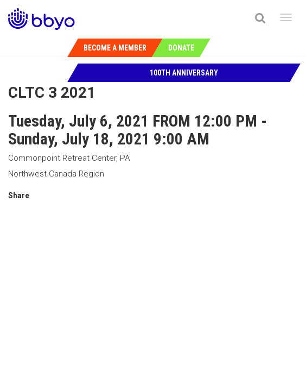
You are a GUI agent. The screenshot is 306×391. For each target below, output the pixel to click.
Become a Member (115, 47)
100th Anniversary (184, 72)
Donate (181, 47)
